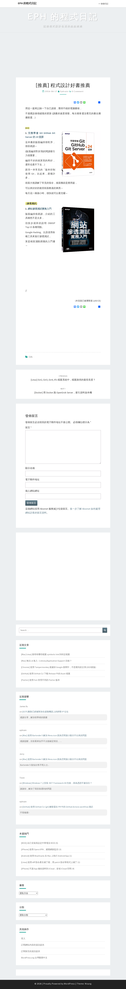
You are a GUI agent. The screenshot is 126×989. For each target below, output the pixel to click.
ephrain (64, 91)
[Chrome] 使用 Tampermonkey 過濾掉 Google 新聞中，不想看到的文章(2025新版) (58, 667)
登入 (23, 938)
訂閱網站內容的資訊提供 (32, 945)
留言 (28, 427)
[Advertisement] (63, 57)
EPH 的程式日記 (27, 3)
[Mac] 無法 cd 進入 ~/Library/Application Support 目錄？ (46, 660)
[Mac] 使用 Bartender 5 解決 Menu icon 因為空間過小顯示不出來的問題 (54, 735)
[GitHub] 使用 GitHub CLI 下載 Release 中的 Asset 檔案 (45, 673)
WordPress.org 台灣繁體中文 (34, 957)
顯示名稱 (30, 468)
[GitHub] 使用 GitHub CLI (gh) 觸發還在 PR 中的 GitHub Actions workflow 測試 (57, 806)
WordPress (69, 983)
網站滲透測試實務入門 (39, 208)
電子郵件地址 (32, 479)
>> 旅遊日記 (103, 3)
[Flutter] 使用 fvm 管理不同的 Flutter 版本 (40, 680)
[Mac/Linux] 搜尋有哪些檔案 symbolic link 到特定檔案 (45, 654)
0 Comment (78, 91)
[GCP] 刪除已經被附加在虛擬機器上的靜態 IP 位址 (45, 711)
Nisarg (88, 983)
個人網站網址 (32, 490)
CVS (30, 356)
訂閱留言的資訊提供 (30, 951)
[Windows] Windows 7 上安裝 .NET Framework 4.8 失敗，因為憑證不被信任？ (57, 783)
